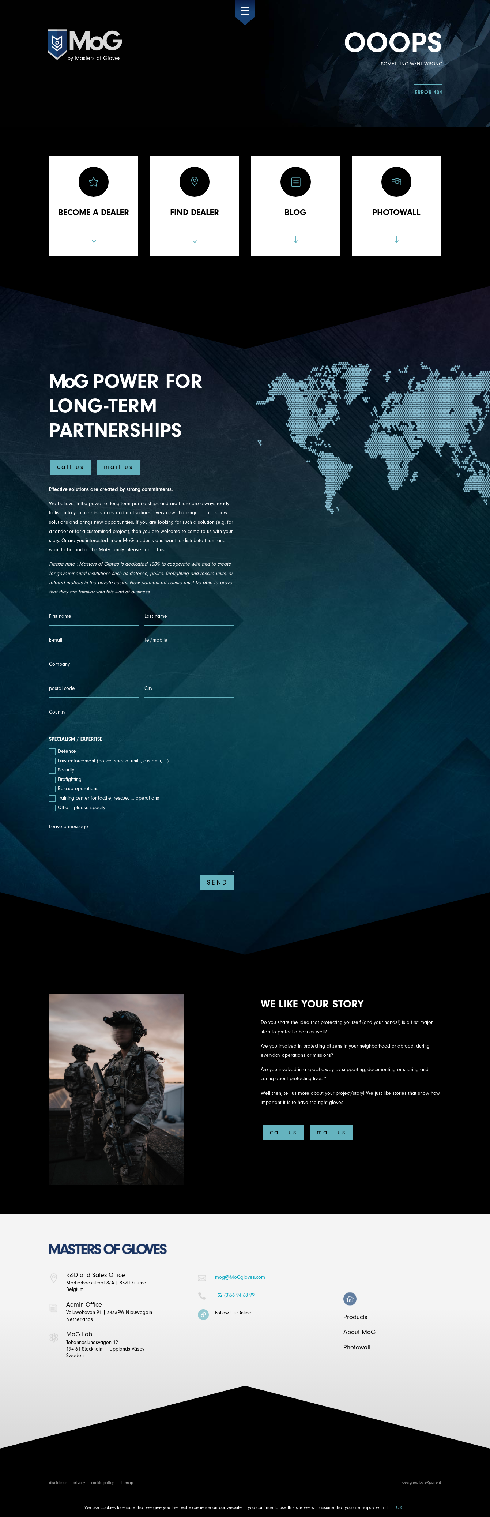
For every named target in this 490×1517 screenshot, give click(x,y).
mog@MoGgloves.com (240, 1277)
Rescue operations (73, 788)
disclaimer (58, 1482)
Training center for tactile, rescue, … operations (104, 798)
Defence (62, 751)
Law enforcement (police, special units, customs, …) (109, 761)
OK (399, 1507)
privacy (79, 1482)
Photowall (356, 1347)
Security (61, 770)
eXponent (433, 1482)
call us (70, 467)
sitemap (126, 1482)
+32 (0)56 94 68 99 (235, 1295)
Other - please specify (77, 807)
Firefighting (65, 779)
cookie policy (102, 1482)
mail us (118, 467)
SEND (217, 882)
